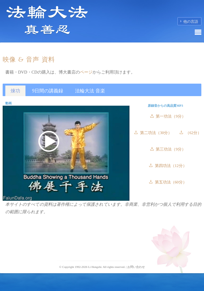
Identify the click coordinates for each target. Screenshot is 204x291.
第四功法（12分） (170, 166)
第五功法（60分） (170, 182)
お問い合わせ (136, 266)
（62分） (192, 133)
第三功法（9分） (170, 149)
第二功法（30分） (156, 133)
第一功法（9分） (170, 116)
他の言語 (190, 22)
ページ (86, 72)
